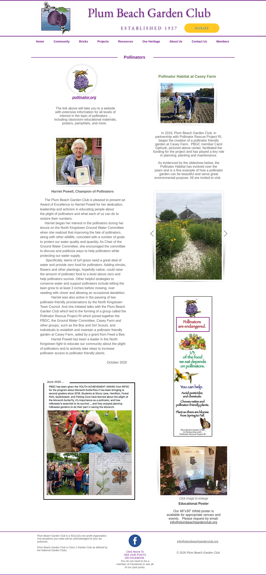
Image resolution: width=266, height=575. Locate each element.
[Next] (225, 233)
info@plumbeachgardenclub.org (193, 522)
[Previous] (152, 233)
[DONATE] (201, 28)
